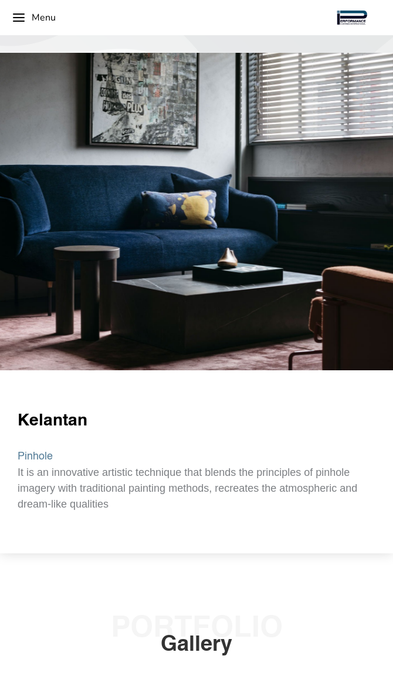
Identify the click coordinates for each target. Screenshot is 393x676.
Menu (34, 18)
